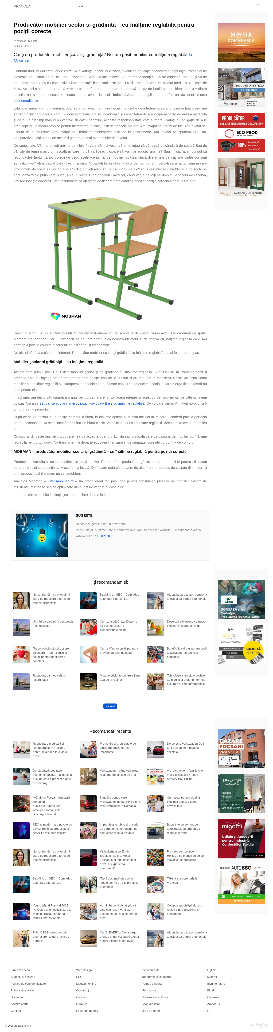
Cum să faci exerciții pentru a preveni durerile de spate (119, 650)
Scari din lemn (151, 1004)
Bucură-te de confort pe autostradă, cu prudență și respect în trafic (184, 829)
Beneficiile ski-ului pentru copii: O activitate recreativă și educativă (187, 653)
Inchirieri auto (150, 970)
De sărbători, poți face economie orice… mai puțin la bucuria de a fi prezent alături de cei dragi (52, 777)
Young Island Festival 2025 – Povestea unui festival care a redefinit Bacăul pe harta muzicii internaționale (52, 912)
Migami (212, 977)
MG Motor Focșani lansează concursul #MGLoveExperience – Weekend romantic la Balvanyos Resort (51, 806)
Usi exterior (149, 990)
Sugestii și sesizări (23, 977)
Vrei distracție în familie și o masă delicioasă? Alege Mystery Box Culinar (185, 775)
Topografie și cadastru (156, 977)
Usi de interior (151, 1011)
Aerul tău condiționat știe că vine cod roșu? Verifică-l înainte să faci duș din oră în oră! (118, 912)
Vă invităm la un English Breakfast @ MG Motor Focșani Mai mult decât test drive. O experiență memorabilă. (118, 860)
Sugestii (32, 41)
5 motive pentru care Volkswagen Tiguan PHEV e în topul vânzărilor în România (120, 802)
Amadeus (213, 1004)
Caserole (213, 997)
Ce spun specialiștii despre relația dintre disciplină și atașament (184, 910)
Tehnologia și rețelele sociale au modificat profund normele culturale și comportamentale (186, 680)
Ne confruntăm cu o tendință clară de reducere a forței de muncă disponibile (51, 599)
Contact (16, 1011)
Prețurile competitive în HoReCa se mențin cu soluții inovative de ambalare (185, 856)
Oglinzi (211, 970)
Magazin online (86, 983)
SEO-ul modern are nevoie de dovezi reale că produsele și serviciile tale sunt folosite (52, 829)
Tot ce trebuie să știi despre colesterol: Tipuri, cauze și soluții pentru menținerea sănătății (51, 655)
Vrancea (21, 41)
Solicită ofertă (20, 1004)
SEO (79, 977)
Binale (211, 990)
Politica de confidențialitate (28, 983)
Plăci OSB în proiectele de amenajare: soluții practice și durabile (51, 937)
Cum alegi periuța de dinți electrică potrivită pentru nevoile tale (184, 802)
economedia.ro (25, 101)
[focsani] (138, 6)
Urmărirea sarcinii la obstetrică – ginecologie (53, 623)
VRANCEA (22, 6)
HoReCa (82, 1004)
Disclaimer (17, 997)
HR (209, 1011)
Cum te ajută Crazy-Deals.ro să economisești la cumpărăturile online (118, 626)
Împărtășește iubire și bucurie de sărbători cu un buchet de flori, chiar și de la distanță (119, 829)
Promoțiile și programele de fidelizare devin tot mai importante (118, 748)
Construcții (83, 990)
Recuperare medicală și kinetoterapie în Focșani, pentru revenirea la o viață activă (50, 750)
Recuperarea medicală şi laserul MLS (49, 677)
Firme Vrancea (20, 970)
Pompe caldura (152, 983)
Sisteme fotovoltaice (155, 997)
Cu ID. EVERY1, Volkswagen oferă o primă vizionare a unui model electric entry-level (119, 937)
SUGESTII (102, 536)
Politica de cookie (22, 990)
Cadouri (81, 997)
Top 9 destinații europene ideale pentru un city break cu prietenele (119, 883)
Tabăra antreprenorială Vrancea (182, 880)
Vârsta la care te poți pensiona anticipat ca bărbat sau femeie (187, 596)
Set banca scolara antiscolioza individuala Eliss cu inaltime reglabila (92, 403)
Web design (84, 970)
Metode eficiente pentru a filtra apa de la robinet (120, 677)
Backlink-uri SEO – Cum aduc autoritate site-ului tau (119, 596)
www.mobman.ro (61, 481)
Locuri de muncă (87, 1011)
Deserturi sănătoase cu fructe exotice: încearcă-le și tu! (186, 623)
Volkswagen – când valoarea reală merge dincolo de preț (119, 772)
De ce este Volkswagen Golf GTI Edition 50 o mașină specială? (185, 748)
